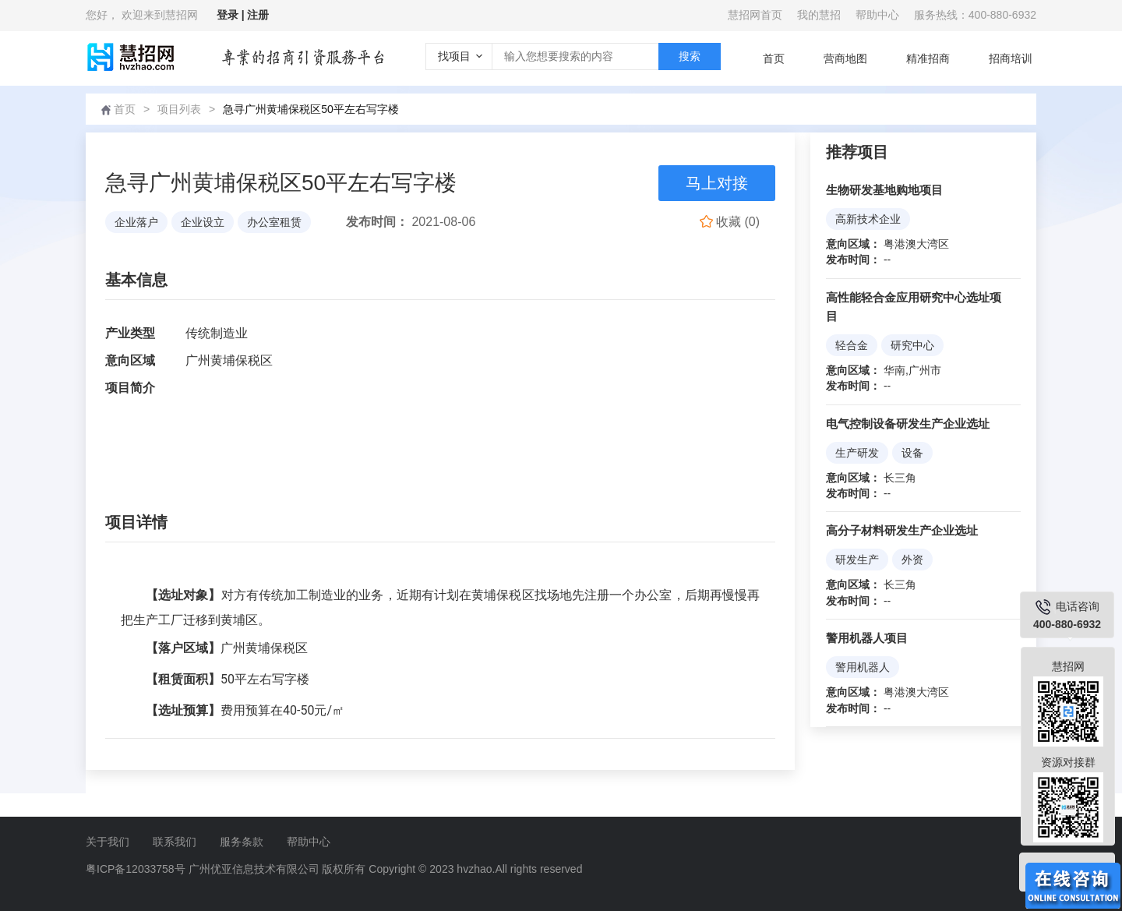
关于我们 (107, 841)
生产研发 (857, 453)
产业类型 (130, 333)
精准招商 (928, 58)
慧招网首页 (755, 15)
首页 (774, 58)
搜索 (689, 56)
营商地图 (845, 58)
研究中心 (912, 345)
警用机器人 (862, 667)
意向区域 (130, 360)
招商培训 (1010, 58)
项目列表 (179, 109)
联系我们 (174, 841)
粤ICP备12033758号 (135, 869)
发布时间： (377, 221)
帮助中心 (877, 15)
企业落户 (136, 222)
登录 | (232, 15)
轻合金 (851, 345)
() (730, 221)
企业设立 (202, 222)
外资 (912, 559)
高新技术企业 (868, 219)
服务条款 (241, 841)
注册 (258, 15)
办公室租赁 (274, 222)
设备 (912, 453)
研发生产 (857, 559)
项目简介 (130, 387)
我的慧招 (819, 15)
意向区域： (853, 244)
